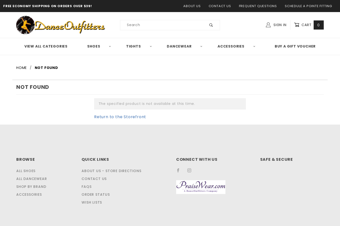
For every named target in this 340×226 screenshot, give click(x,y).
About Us (194, 6)
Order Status (96, 194)
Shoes (99, 46)
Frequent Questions (257, 6)
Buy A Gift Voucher (296, 46)
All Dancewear (31, 179)
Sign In (277, 24)
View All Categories (45, 46)
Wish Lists (93, 202)
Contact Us (220, 6)
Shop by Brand (30, 187)
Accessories (237, 46)
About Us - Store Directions (110, 171)
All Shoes (26, 171)
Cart (309, 25)
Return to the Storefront (117, 116)
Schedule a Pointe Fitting (308, 6)
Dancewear (185, 46)
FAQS (87, 187)
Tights (139, 46)
